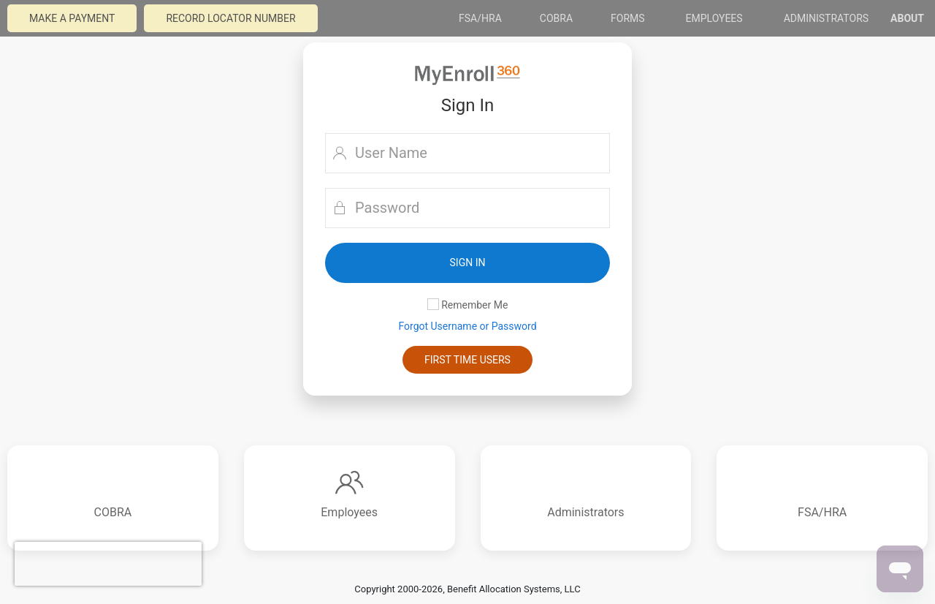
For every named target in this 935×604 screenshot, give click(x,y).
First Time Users (467, 360)
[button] (467, 263)
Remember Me (467, 304)
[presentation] (108, 564)
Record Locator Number (230, 18)
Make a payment (72, 18)
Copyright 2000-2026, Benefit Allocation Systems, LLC (467, 589)
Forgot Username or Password (467, 326)
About (907, 18)
